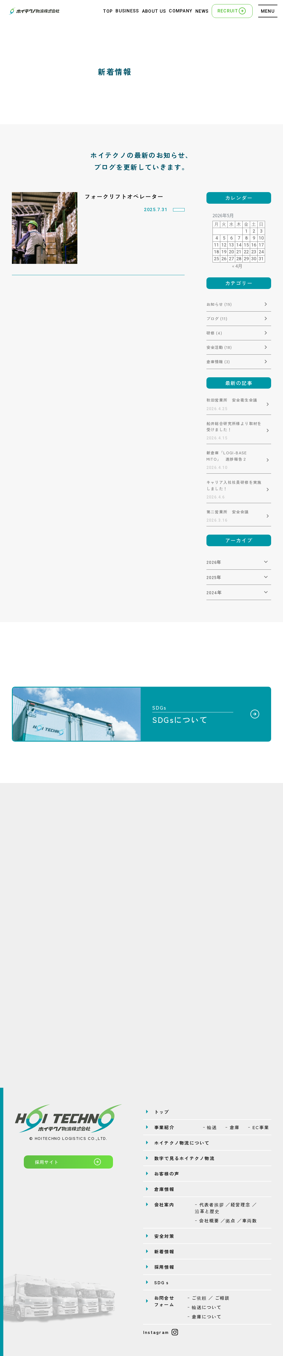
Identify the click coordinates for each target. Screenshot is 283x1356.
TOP (108, 11)
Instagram (160, 1332)
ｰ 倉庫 (232, 1127)
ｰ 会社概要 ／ (226, 1220)
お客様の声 (166, 1173)
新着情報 (164, 1251)
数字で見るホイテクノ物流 (184, 1158)
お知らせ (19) (219, 304)
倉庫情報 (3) (218, 361)
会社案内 (164, 1204)
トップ (161, 1111)
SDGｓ (162, 1282)
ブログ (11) (216, 318)
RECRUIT (232, 11)
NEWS (202, 11)
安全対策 (164, 1236)
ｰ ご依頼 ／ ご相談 (208, 1297)
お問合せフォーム (164, 1301)
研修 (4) (214, 333)
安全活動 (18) (219, 347)
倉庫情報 (164, 1189)
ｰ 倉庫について (204, 1316)
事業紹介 (164, 1127)
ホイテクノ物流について (182, 1142)
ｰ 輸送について (204, 1307)
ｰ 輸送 (210, 1127)
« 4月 (237, 265)
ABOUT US (154, 11)
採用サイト (68, 1161)
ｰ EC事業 (258, 1127)
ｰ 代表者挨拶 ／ (226, 1207)
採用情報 (164, 1267)
